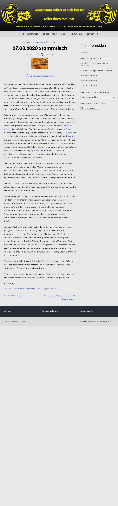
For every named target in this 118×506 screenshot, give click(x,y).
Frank (16, 136)
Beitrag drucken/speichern (40, 76)
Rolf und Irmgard (13, 132)
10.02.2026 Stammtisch (88, 80)
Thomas (22, 118)
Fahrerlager (32, 34)
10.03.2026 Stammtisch (88, 76)
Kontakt (90, 34)
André (25, 143)
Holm (31, 150)
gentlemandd (49, 54)
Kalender (45, 34)
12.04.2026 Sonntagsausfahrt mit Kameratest (96, 71)
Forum (55, 34)
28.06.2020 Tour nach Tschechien (21, 303)
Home (21, 34)
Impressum (9, 318)
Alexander (17, 140)
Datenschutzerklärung (50, 318)
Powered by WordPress (85, 329)
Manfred (63, 241)
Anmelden (83, 52)
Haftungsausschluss (86, 318)
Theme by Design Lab (105, 329)
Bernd (15, 157)
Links (63, 34)
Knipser (17, 190)
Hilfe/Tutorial (75, 34)
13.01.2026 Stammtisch (88, 85)
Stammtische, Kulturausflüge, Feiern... (40, 42)
